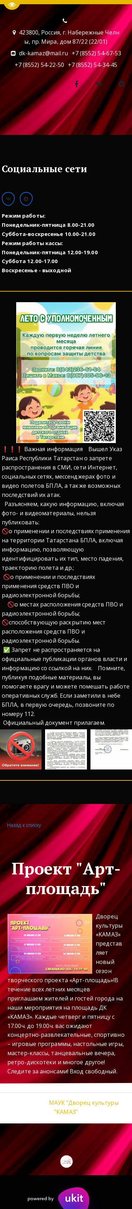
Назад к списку (23, 825)
